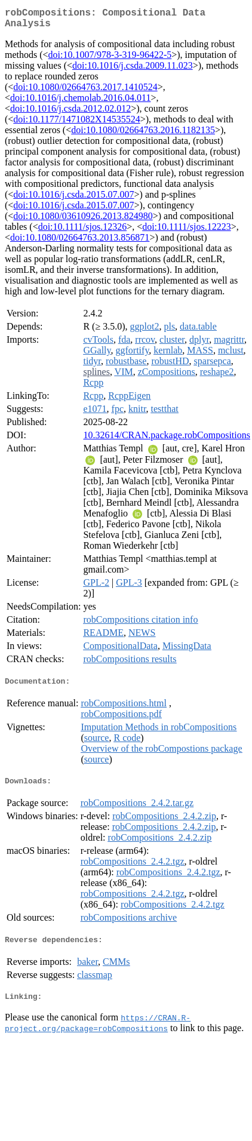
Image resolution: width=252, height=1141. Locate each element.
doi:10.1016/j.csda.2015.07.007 (73, 199)
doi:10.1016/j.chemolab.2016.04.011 (80, 102)
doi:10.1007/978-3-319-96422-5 (110, 59)
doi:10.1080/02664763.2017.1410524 (85, 92)
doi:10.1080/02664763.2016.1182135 (143, 135)
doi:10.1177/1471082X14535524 (76, 124)
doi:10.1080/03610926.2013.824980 (82, 221)
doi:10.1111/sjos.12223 (186, 231)
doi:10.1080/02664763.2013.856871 (79, 242)
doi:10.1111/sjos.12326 (82, 231)
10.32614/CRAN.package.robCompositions (166, 440)
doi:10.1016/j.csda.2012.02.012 (70, 113)
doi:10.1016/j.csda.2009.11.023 (132, 70)
